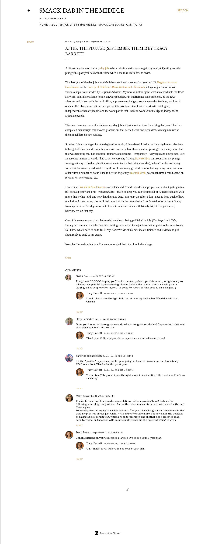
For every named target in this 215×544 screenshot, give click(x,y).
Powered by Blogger (107, 533)
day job (104, 68)
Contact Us (134, 24)
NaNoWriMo (143, 158)
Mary (79, 395)
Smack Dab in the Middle (81, 10)
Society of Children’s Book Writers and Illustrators (116, 87)
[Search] (182, 10)
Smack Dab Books (111, 24)
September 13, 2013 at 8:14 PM (118, 333)
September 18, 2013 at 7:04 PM (119, 443)
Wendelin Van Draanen (93, 187)
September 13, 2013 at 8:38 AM (99, 276)
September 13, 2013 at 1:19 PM (118, 356)
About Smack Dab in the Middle (73, 24)
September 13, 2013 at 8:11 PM (118, 293)
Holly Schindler (85, 319)
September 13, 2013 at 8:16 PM (108, 432)
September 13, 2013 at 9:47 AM (110, 319)
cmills (79, 276)
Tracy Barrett (94, 293)
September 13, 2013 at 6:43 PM (98, 396)
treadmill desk (137, 172)
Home (43, 24)
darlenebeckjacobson (89, 355)
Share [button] (30, 41)
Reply (79, 312)
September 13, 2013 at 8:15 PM (118, 370)
